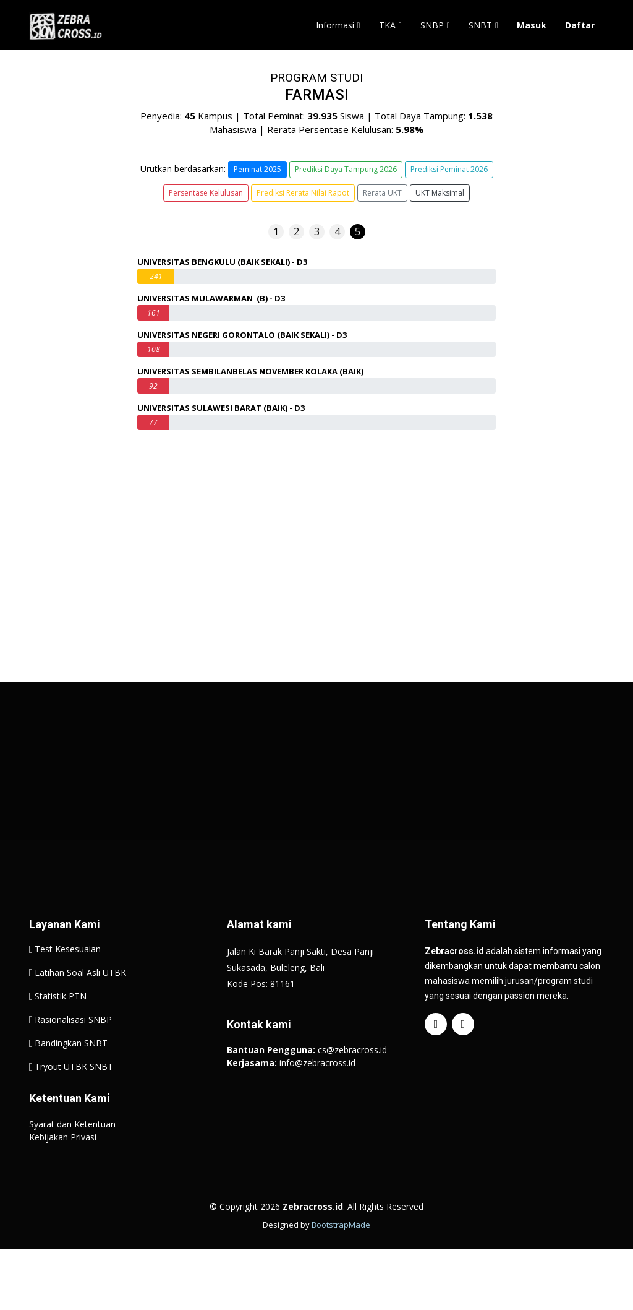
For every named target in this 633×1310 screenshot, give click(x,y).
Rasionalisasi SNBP (73, 1049)
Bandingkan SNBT (71, 1073)
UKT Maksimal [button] (439, 192)
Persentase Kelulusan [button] (206, 192)
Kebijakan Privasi (62, 1167)
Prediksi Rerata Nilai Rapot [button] (303, 192)
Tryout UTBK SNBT (74, 1096)
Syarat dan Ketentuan (72, 1154)
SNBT (480, 25)
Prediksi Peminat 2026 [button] (449, 169)
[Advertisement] (316, 810)
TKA (387, 25)
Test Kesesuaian (68, 979)
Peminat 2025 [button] (257, 169)
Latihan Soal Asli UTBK (80, 1002)
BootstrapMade (341, 1254)
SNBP (432, 25)
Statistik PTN (61, 1026)
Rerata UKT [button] (382, 192)
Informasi (335, 25)
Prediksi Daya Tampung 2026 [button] (346, 169)
